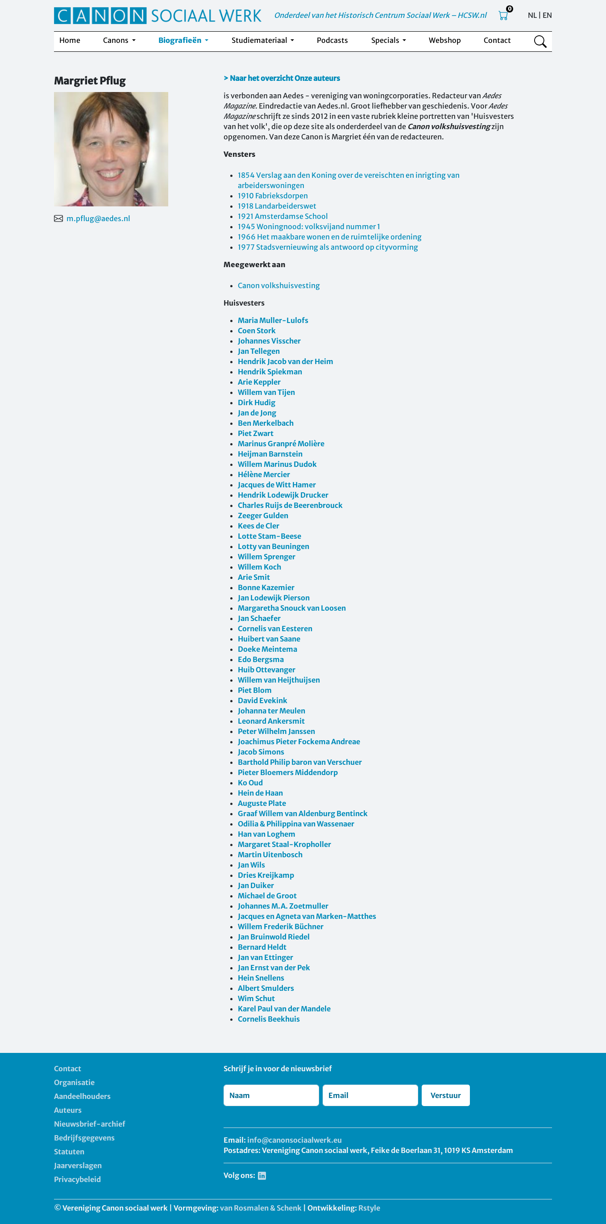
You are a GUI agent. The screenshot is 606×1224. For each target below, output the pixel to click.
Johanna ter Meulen (271, 710)
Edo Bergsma (261, 659)
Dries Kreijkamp (266, 875)
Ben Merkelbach (266, 423)
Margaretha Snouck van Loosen (292, 608)
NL (532, 15)
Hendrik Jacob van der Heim (285, 361)
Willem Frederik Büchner (281, 926)
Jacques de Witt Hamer (277, 484)
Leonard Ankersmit (271, 721)
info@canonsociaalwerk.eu (294, 1140)
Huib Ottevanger (266, 669)
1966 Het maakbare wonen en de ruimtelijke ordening (330, 236)
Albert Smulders (266, 988)
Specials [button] (386, 40)
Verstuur (446, 1095)
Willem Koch (259, 566)
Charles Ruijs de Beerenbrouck (290, 505)
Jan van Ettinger (265, 957)
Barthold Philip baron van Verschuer (300, 762)
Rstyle (369, 1207)
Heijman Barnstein (270, 453)
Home (69, 40)
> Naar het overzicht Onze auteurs (282, 78)
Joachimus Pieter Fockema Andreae (299, 741)
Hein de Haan (260, 792)
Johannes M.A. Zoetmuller (283, 905)
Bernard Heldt (262, 947)
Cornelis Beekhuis (269, 1018)
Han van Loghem (266, 834)
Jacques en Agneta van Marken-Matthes (307, 916)
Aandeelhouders (82, 1096)
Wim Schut (256, 998)
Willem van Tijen (266, 392)
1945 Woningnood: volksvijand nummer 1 (309, 226)
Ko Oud (250, 782)
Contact (497, 40)
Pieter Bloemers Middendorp (288, 772)
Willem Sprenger (266, 556)
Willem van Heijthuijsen (279, 679)
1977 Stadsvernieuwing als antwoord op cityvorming (328, 247)
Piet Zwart (256, 433)
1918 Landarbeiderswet (277, 205)
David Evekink (262, 700)
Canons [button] (116, 40)
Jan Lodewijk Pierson (274, 597)
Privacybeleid (77, 1179)
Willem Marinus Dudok (277, 464)
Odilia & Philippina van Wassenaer (296, 823)
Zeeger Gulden (263, 515)
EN (547, 15)
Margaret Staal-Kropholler (284, 844)
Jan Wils (251, 864)
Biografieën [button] (180, 40)
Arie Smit (254, 577)
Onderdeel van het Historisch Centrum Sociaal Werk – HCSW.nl (380, 15)
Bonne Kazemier (266, 587)
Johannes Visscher (269, 340)
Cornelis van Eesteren (275, 628)
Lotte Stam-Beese (269, 536)
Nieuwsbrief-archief (89, 1123)
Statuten (69, 1151)
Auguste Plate (262, 803)
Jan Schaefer (259, 618)
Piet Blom (255, 690)
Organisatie (74, 1082)
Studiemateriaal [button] (260, 40)
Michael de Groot (267, 895)
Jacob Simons (261, 751)
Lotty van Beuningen (273, 546)
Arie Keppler (259, 381)
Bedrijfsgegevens (84, 1137)
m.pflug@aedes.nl (98, 218)
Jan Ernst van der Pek (274, 967)
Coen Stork (257, 330)
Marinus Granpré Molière (281, 443)
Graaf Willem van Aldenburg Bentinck (303, 813)
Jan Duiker (256, 885)
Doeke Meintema (267, 649)
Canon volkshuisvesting (279, 285)
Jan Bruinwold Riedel (274, 936)
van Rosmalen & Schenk (261, 1207)
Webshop (445, 40)
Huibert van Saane (269, 638)
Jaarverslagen (78, 1165)
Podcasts (332, 40)
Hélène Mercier (264, 474)
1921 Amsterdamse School (283, 216)
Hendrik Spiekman (270, 371)
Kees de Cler (258, 525)
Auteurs (68, 1110)
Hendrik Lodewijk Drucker (283, 494)
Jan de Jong (257, 412)
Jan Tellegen (259, 351)
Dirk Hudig (256, 402)
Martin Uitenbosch (270, 854)
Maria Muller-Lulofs (273, 320)
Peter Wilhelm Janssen (276, 731)
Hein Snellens (261, 977)
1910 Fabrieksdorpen (273, 195)
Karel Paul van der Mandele (284, 1008)
